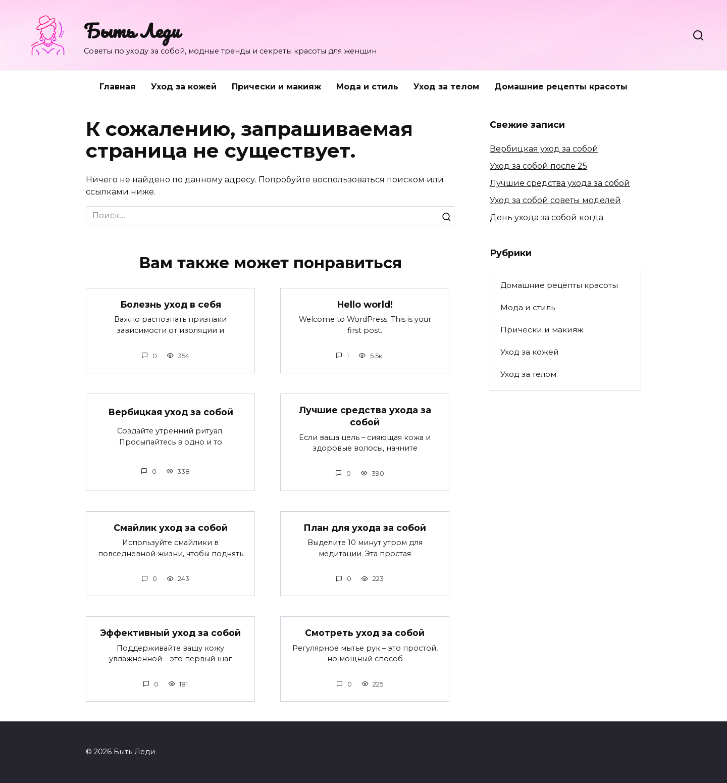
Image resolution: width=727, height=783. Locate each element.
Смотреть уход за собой (365, 633)
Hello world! (365, 304)
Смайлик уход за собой (171, 527)
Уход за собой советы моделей (555, 200)
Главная (117, 86)
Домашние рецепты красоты (561, 86)
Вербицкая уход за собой (170, 412)
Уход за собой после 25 (538, 166)
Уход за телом (446, 86)
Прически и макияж (276, 86)
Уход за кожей (184, 86)
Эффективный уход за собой (170, 633)
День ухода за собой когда (546, 217)
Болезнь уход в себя (170, 304)
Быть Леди (132, 30)
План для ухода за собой (364, 527)
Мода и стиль (367, 86)
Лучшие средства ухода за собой (365, 416)
